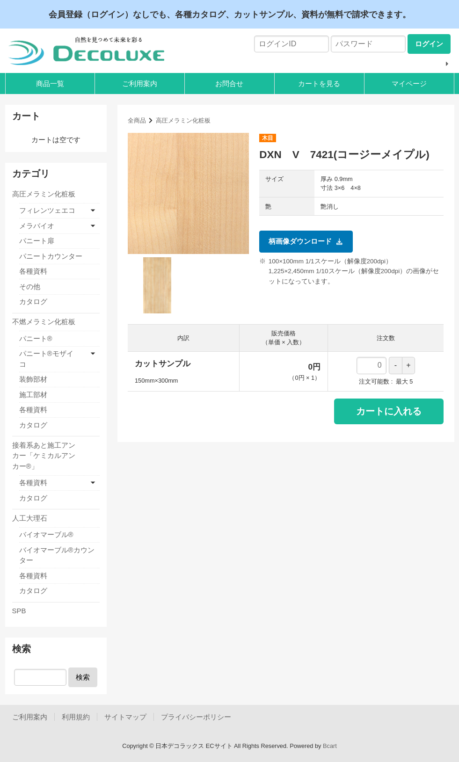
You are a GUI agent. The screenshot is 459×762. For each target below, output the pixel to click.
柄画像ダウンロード (306, 241)
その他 (29, 286)
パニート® (35, 338)
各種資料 (33, 271)
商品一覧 (50, 83)
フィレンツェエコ (47, 210)
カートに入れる (389, 411)
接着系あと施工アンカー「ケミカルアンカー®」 (43, 455)
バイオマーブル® (46, 534)
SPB (19, 611)
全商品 (137, 120)
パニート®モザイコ (46, 358)
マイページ (409, 83)
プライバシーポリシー (196, 717)
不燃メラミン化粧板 (43, 322)
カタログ (33, 301)
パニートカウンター (50, 256)
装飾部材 (33, 379)
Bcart (330, 745)
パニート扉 (36, 241)
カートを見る (319, 83)
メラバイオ (36, 226)
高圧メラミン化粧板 (183, 120)
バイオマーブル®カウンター (57, 555)
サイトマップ (125, 717)
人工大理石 (29, 518)
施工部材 (33, 395)
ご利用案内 (139, 83)
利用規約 (76, 717)
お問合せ (229, 83)
